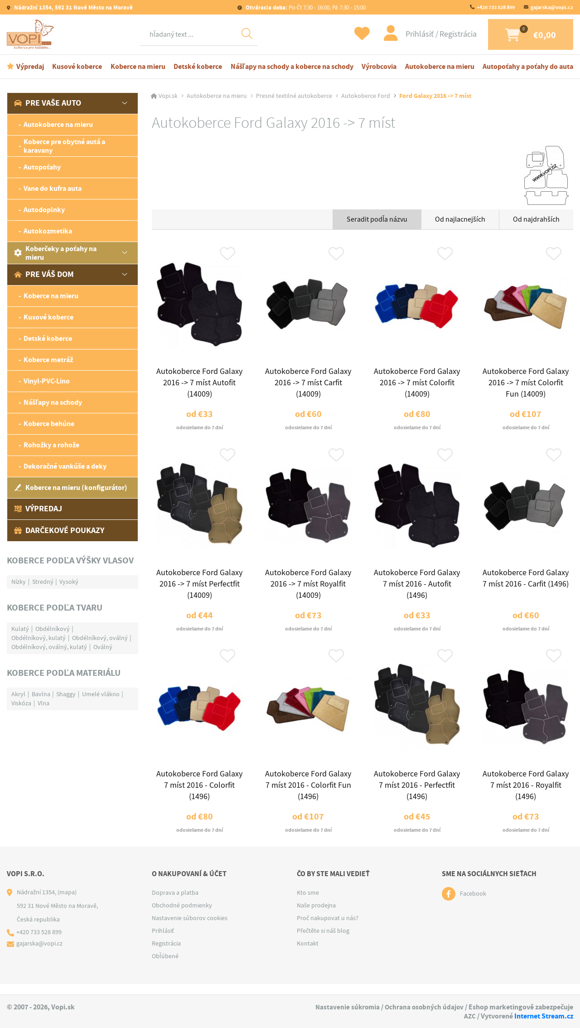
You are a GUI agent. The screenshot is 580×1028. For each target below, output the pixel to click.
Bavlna (41, 695)
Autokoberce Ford (365, 97)
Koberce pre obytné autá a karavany (64, 147)
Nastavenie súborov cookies (189, 929)
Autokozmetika (48, 232)
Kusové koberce (77, 67)
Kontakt (308, 954)
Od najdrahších (536, 220)
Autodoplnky (44, 211)
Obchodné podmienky (182, 916)
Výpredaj (30, 67)
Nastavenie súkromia (345, 1007)
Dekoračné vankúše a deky (65, 467)
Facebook (473, 905)
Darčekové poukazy (59, 531)
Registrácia (448, 34)
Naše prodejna (316, 916)
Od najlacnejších (460, 220)
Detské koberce (198, 67)
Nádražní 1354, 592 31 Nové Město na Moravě (73, 7)
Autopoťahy (42, 168)
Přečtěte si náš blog (323, 941)
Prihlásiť (411, 34)
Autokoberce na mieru (439, 67)
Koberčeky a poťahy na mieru (55, 254)
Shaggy (66, 695)
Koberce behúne (49, 425)
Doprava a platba (175, 903)
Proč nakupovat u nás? (327, 929)
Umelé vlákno (101, 695)
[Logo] (32, 35)
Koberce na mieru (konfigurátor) (70, 489)
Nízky (18, 582)
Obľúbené (165, 967)
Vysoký (68, 582)
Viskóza (21, 704)
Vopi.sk (168, 97)
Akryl (18, 695)
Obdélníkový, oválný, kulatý (49, 648)
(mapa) (67, 903)
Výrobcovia (379, 67)
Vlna (43, 704)
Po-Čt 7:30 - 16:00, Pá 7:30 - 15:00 (305, 7)
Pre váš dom (44, 275)
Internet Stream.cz (543, 1016)
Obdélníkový (52, 630)
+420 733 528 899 (496, 7)
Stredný (42, 582)
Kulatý (20, 630)
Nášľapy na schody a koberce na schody (292, 67)
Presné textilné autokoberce (294, 97)
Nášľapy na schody (53, 403)
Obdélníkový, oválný (100, 639)
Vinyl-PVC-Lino (47, 382)
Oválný (102, 648)
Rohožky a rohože (51, 446)
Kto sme (308, 903)
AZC (470, 1016)
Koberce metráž (48, 361)
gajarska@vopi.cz (552, 7)
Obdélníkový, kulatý (38, 639)
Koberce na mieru (138, 67)
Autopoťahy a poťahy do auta (528, 67)
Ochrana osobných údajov (423, 1007)
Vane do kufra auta (53, 189)
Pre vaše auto (47, 104)
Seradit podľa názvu (377, 220)
